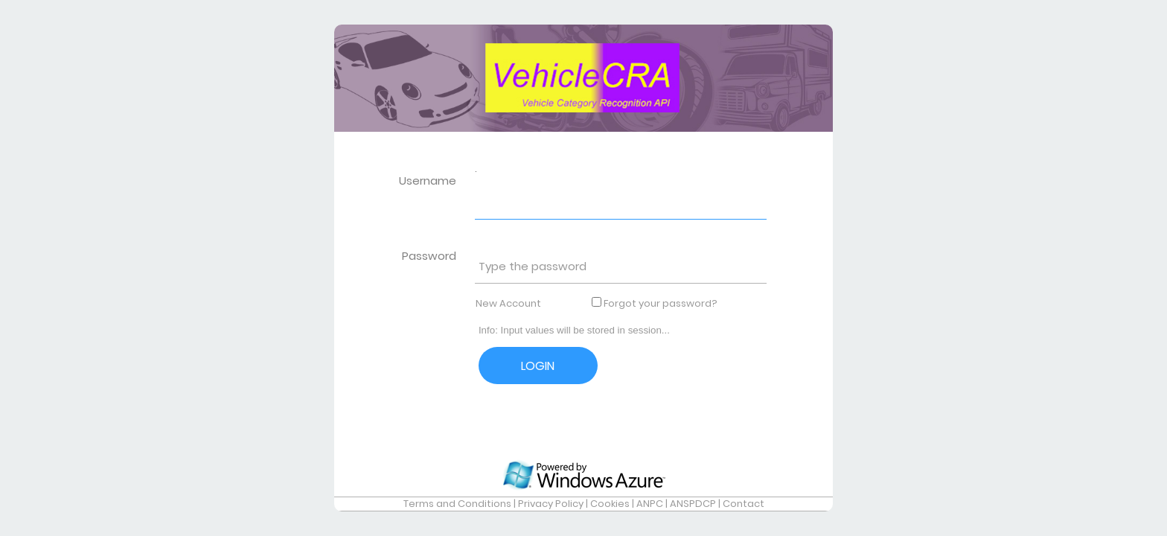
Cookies (610, 504)
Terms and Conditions (457, 504)
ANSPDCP (693, 504)
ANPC (649, 504)
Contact (743, 504)
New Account (508, 303)
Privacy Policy (551, 504)
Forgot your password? (660, 303)
